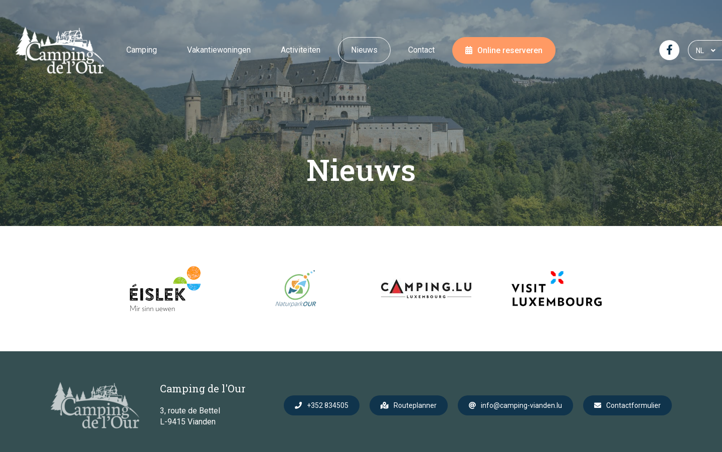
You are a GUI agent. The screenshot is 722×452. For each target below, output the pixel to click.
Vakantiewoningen (219, 50)
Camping (141, 50)
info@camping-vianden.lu (521, 405)
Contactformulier (633, 405)
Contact (421, 50)
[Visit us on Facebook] (669, 50)
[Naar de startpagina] (60, 50)
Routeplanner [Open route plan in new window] (415, 405)
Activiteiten (300, 50)
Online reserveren (510, 50)
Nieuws (364, 50)
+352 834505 (327, 405)
